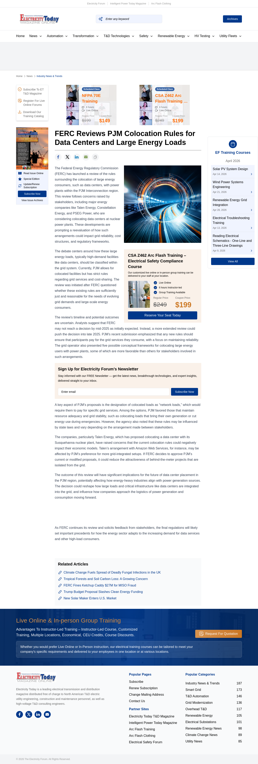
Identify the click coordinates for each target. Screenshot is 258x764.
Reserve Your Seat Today (162, 315)
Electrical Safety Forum (145, 742)
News (35, 36)
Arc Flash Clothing (161, 3)
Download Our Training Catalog (31, 114)
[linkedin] (76, 157)
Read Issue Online (30, 173)
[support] (86, 157)
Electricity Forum (96, 3)
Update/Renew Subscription (28, 186)
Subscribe (136, 681)
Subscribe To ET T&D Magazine (31, 91)
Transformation (86, 36)
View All (233, 261)
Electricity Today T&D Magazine (151, 716)
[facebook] (58, 157)
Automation (57, 36)
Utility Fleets (231, 36)
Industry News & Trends (49, 76)
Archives (232, 19)
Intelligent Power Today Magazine (128, 3)
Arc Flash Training (142, 729)
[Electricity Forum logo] (36, 677)
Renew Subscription (143, 688)
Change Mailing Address (146, 694)
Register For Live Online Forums (31, 102)
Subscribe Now (32, 193)
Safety (146, 36)
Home (20, 36)
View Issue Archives (32, 200)
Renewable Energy (174, 36)
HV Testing (205, 36)
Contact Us (137, 701)
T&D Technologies (119, 36)
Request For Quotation (218, 634)
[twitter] (67, 157)
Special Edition (28, 179)
